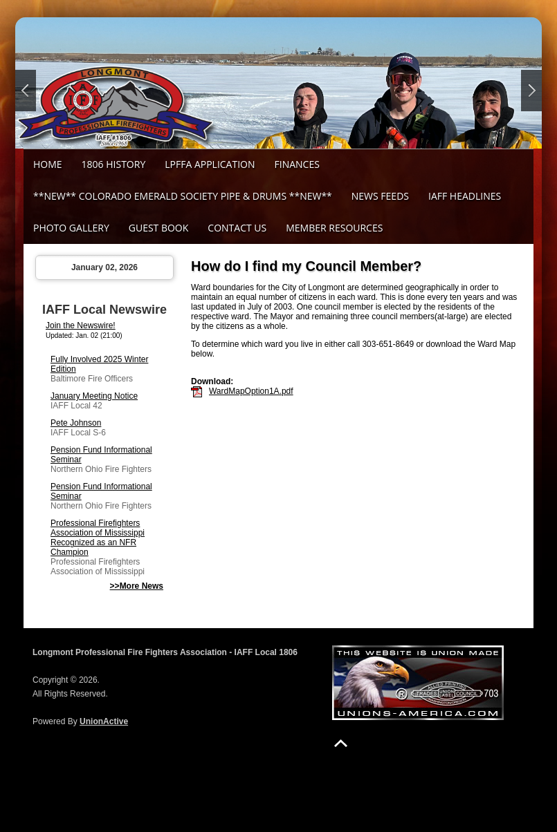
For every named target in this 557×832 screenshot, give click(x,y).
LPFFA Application (210, 164)
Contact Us (237, 227)
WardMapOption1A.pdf (251, 391)
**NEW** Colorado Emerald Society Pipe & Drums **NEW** (182, 195)
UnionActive (104, 721)
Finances (297, 164)
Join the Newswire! (81, 325)
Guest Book (159, 227)
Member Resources (334, 227)
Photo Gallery (71, 227)
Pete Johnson (76, 423)
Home (47, 164)
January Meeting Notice (94, 396)
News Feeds (380, 195)
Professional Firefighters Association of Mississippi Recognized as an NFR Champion (98, 537)
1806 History (114, 164)
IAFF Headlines (464, 195)
